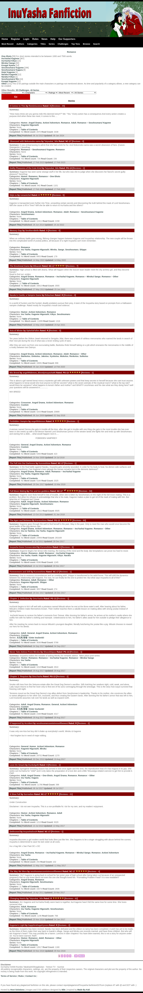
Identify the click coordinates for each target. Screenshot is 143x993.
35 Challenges (22, 90)
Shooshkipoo (49, 652)
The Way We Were (18, 871)
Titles (43, 44)
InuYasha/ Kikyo (9, 61)
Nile (63, 990)
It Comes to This (17, 106)
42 (76, 898)
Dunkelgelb (33, 765)
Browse (86, 44)
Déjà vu (13, 195)
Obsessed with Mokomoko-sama (25, 141)
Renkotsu (74, 356)
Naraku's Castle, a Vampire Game (25, 295)
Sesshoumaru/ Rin (10, 79)
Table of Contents (29, 129)
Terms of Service (9, 976)
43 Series (34, 90)
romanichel (25, 195)
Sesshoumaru (27, 214)
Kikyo (53, 314)
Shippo (83, 249)
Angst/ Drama (35, 123)
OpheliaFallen (32, 330)
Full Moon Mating (18, 491)
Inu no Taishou (28, 531)
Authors (20, 44)
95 (84, 520)
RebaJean (49, 295)
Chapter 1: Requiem (19, 676)
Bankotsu (25, 356)
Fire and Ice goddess (40, 491)
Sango (61, 249)
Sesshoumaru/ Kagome (12, 68)
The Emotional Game (20, 266)
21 (71, 794)
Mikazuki (37, 266)
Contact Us (30, 976)
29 (76, 956)
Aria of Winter (16, 330)
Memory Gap (16, 230)
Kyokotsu (54, 356)
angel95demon (30, 372)
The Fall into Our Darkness (22, 463)
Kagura (35, 778)
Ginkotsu (35, 356)
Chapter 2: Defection (19, 598)
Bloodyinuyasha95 (47, 372)
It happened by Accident (21, 723)
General (24, 445)
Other (4, 83)
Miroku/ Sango (8, 63)
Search (96, 44)
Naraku (67, 555)
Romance (71, 52)
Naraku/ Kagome (9, 74)
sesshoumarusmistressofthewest (52, 723)
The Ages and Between (21, 520)
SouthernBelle (32, 230)
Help (52, 39)
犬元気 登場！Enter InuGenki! (30, 638)
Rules (35, 39)
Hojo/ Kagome (8, 72)
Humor (24, 123)
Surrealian (28, 794)
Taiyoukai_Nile (51, 141)
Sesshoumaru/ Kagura (12, 70)
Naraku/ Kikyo (8, 77)
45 (63, 106)
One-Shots (6, 56)
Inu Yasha (25, 249)
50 (90, 491)
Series (52, 44)
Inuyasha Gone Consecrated (23, 547)
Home (5, 39)
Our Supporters (66, 39)
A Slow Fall (15, 794)
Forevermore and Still (20, 572)
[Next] (81, 956)
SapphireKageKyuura (38, 925)
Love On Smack (17, 765)
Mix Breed (14, 372)
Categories (32, 44)
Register (15, 39)
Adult (73, 123)
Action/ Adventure (51, 123)
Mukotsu (64, 356)
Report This (15, 135)
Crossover (26, 402)
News (44, 39)
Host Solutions (17, 990)
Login (26, 39)
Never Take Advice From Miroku (25, 652)
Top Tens (75, 44)
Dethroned (15, 831)
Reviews (56, 106)
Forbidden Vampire (19, 421)
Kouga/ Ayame (8, 65)
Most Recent (7, 44)
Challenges (63, 44)
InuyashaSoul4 (30, 831)
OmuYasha (38, 598)
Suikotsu (84, 356)
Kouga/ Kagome (9, 81)
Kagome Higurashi (30, 125)
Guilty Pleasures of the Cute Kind (25, 168)
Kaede (35, 555)
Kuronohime (44, 463)
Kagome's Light (17, 925)
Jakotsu (45, 356)
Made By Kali (83, 990)
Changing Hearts (18, 898)
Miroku (53, 249)
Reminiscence (35, 106)
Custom (25, 405)
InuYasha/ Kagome (10, 58)
